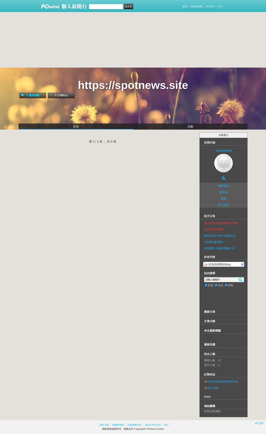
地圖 (223, 198)
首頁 (76, 126)
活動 (190, 126)
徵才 (166, 424)
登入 (221, 6)
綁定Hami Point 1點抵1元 (219, 235)
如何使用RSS (228, 381)
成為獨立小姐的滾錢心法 (219, 248)
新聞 (185, 6)
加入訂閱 (212, 387)
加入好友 (223, 204)
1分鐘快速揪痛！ (214, 241)
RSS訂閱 (212, 381)
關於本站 (223, 185)
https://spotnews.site (133, 85)
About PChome (153, 424)
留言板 (223, 192)
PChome (210, 6)
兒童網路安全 (134, 424)
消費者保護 (118, 424)
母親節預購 (196, 6)
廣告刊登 (104, 424)
